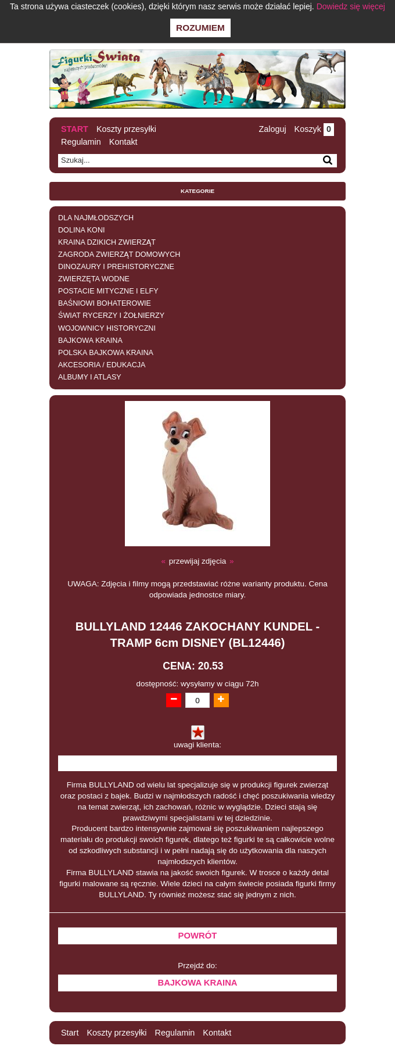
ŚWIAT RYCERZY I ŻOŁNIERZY (111, 315)
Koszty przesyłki (126, 129)
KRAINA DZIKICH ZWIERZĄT (107, 242)
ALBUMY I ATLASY (89, 377)
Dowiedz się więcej (351, 6)
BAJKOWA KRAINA (90, 340)
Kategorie (197, 191)
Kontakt (123, 141)
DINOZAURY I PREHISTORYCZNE (116, 267)
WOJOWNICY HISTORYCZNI (107, 328)
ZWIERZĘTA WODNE (94, 279)
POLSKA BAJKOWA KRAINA (105, 353)
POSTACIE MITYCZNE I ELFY (108, 291)
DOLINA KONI (81, 230)
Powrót (197, 935)
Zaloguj (272, 129)
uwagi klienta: (197, 744)
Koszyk (314, 129)
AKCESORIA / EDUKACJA (101, 365)
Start (74, 129)
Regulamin (81, 141)
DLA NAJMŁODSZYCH (96, 218)
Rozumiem (200, 28)
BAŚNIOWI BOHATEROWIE (104, 303)
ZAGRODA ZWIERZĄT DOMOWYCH (119, 254)
